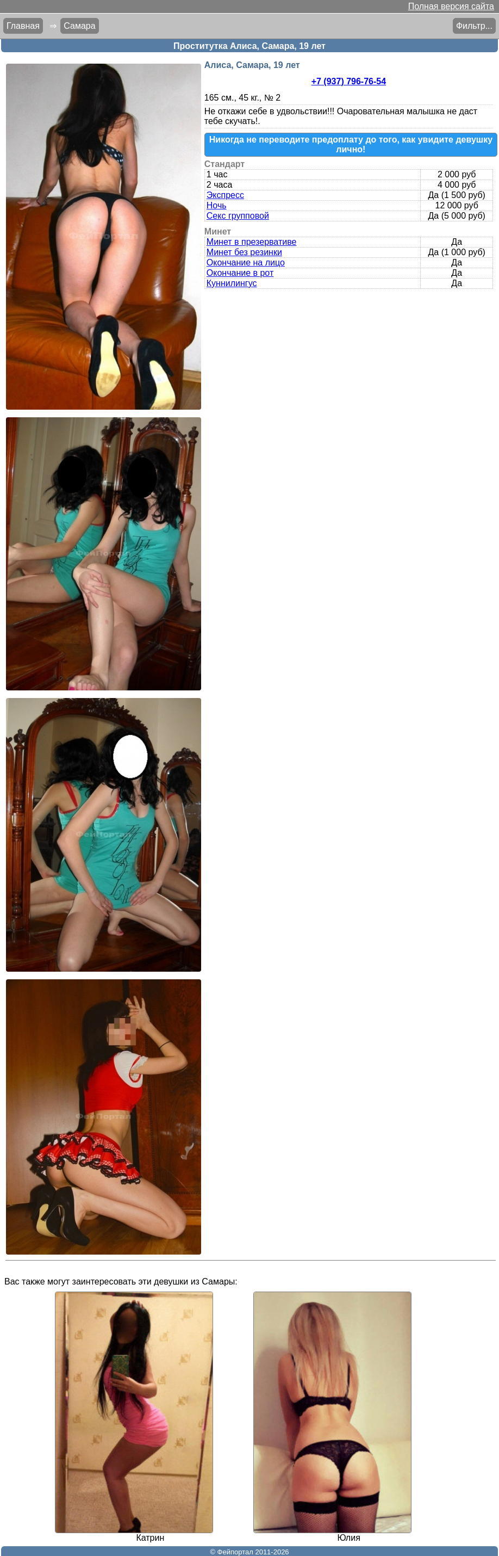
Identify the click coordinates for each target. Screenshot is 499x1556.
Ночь (217, 205)
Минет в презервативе (252, 241)
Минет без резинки (244, 252)
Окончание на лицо (246, 262)
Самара (79, 25)
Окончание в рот (240, 272)
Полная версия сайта (451, 6)
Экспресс (225, 195)
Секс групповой (238, 215)
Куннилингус (232, 283)
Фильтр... (474, 25)
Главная (23, 25)
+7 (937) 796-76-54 (348, 81)
